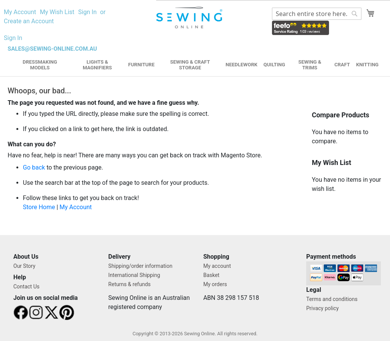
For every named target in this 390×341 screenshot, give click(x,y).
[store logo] (190, 18)
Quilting (274, 64)
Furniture (141, 64)
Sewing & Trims (309, 64)
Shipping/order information (140, 266)
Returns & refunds (129, 284)
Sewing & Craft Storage (190, 64)
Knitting (367, 64)
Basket (211, 275)
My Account (20, 12)
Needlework (241, 64)
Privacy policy (322, 308)
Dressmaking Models (39, 64)
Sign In (87, 12)
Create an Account (29, 21)
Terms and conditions (332, 299)
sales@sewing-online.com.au (52, 48)
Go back (34, 167)
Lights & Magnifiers (97, 64)
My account (217, 266)
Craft (342, 64)
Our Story (24, 266)
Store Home (39, 207)
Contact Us (26, 286)
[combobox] (316, 14)
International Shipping (134, 275)
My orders (215, 284)
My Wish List (57, 12)
